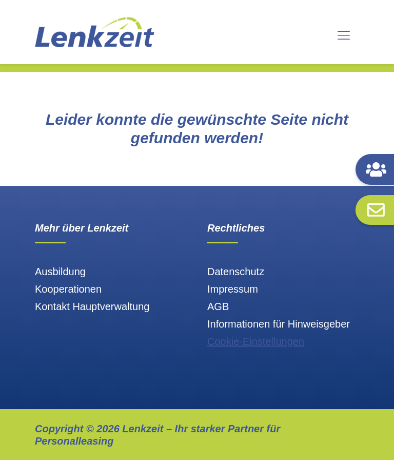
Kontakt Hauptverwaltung (92, 306)
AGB (218, 306)
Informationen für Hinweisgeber (278, 324)
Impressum (232, 289)
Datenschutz (235, 271)
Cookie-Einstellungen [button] (255, 341)
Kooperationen (68, 289)
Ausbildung (60, 271)
